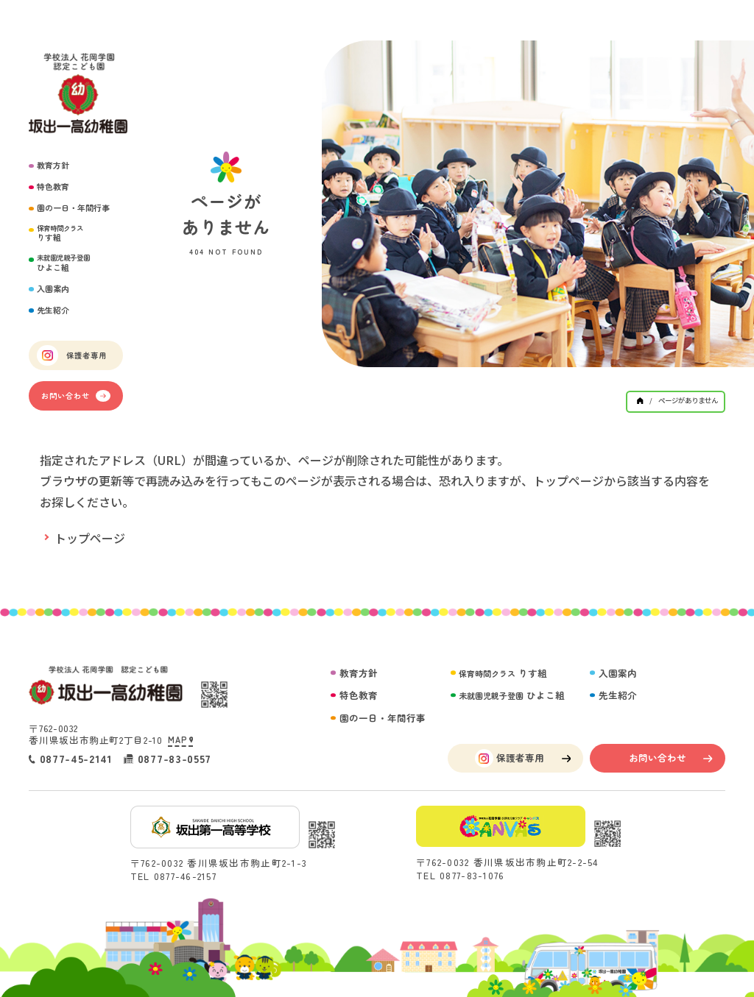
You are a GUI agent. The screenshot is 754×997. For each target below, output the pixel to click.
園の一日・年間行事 (73, 208)
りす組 (60, 233)
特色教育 (53, 186)
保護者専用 (71, 355)
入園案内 (53, 289)
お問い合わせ (75, 396)
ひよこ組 (63, 263)
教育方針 (53, 165)
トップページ (89, 538)
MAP (180, 739)
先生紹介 (53, 310)
